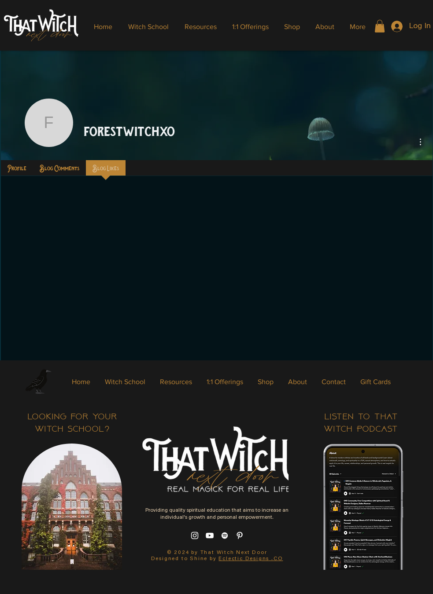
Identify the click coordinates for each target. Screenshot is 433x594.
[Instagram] (195, 535)
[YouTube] (210, 535)
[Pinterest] (239, 535)
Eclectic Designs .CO (250, 558)
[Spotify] (224, 535)
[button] (379, 26)
